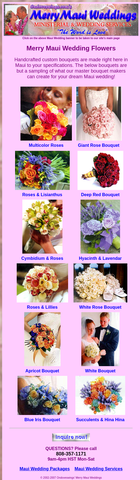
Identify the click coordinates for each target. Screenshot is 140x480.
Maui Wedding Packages (45, 469)
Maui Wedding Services (98, 469)
